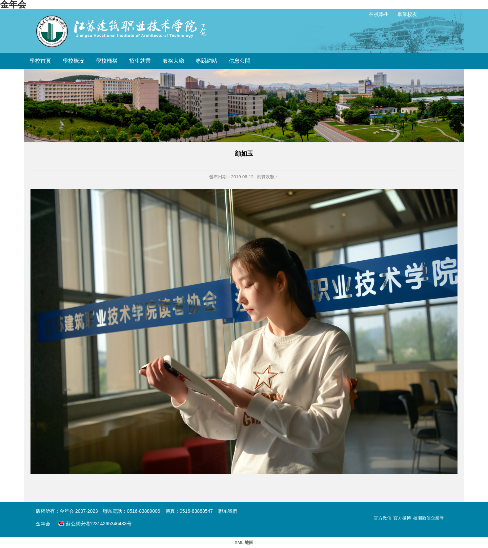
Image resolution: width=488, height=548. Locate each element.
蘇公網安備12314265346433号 (94, 523)
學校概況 (73, 61)
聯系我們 (227, 511)
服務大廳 (173, 61)
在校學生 (379, 14)
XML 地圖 (244, 542)
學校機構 (107, 61)
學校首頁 (40, 61)
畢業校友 (407, 14)
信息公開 (239, 61)
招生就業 (140, 61)
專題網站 (206, 61)
